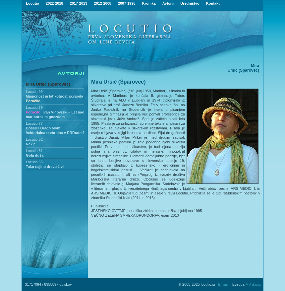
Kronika (149, 3)
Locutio (32, 3)
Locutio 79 (34, 107)
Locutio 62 (34, 139)
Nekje (30, 144)
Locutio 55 (34, 162)
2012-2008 (102, 3)
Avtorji (168, 3)
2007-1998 (127, 3)
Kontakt (213, 3)
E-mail (223, 284)
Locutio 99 (34, 92)
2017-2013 (78, 3)
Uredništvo (189, 3)
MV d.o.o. (253, 284)
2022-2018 (54, 3)
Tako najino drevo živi (45, 167)
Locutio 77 (34, 123)
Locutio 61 (34, 151)
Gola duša (34, 155)
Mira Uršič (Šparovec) (48, 84)
